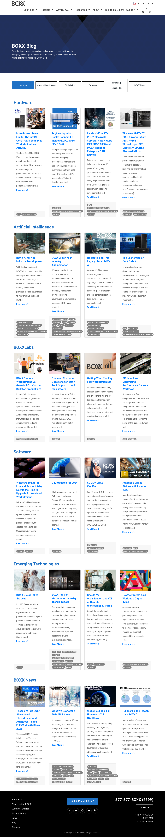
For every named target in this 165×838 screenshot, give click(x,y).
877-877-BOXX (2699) (134, 800)
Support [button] (132, 9)
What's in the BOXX (21, 805)
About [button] (97, 9)
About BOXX (18, 800)
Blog (14, 823)
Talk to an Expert (114, 9)
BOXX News (139, 85)
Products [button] (46, 9)
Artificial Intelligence (46, 85)
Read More (21, 190)
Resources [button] (82, 9)
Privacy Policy (19, 814)
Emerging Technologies (116, 85)
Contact (144, 808)
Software (93, 85)
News (14, 819)
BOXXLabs (70, 85)
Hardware (23, 85)
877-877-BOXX (145, 4)
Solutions (30, 9)
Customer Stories (20, 809)
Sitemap (16, 828)
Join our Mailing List (82, 802)
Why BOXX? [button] (64, 9)
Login (146, 8)
